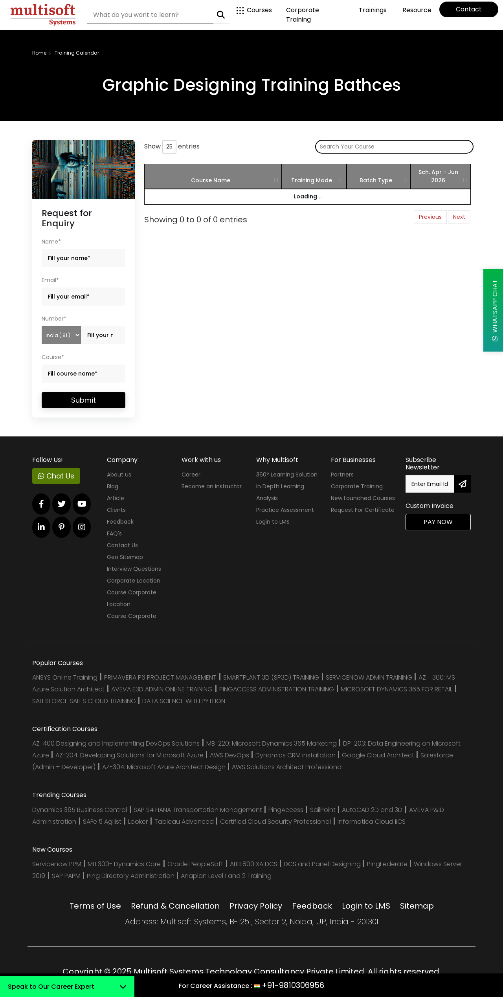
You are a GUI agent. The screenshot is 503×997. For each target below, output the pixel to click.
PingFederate (388, 864)
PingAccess (285, 809)
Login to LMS (273, 522)
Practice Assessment (285, 510)
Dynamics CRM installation (296, 755)
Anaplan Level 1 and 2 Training (226, 875)
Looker (138, 821)
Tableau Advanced (184, 821)
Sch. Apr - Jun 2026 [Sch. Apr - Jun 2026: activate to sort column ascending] (438, 176)
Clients (116, 510)
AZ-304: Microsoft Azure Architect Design (164, 767)
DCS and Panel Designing (323, 864)
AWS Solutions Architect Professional (287, 767)
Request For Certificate (363, 510)
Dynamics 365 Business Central (79, 809)
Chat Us (56, 476)
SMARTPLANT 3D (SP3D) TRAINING (271, 677)
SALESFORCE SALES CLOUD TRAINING (85, 701)
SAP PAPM (67, 875)
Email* (50, 280)
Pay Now (438, 521)
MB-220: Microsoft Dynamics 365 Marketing (272, 743)
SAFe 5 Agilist (102, 821)
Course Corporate (131, 616)
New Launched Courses (363, 498)
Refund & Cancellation (175, 905)
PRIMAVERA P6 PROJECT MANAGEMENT (160, 677)
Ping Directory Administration (131, 875)
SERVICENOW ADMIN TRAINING (370, 677)
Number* (54, 319)
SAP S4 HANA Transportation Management (199, 809)
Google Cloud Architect (379, 755)
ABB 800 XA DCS (254, 864)
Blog (112, 486)
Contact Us (122, 545)
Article (115, 498)
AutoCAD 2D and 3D (372, 809)
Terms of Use (95, 905)
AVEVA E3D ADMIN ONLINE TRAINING (162, 689)
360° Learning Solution (287, 474)
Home (39, 52)
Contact (469, 9)
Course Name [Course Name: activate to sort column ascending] (210, 180)
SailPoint (323, 809)
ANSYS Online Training (64, 677)
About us (119, 474)
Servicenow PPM (57, 864)
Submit (83, 400)
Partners (342, 474)
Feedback (120, 522)
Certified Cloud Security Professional (275, 821)
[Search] (150, 15)
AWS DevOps (230, 755)
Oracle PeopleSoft (195, 864)
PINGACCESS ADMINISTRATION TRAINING (276, 689)
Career (191, 474)
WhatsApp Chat (494, 310)
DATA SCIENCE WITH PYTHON (183, 701)
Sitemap (417, 905)
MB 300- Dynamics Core (124, 864)
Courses (254, 10)
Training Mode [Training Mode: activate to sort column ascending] (311, 180)
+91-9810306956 (293, 985)
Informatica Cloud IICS (372, 821)
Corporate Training (302, 14)
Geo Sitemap (125, 557)
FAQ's (114, 533)
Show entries (172, 147)
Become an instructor (212, 486)
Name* (51, 242)
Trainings (373, 10)
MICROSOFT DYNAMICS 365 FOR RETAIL (396, 689)
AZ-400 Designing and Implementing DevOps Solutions (116, 743)
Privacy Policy (255, 905)
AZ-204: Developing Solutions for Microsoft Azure (130, 755)
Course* (53, 357)
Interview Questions (134, 569)
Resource (416, 10)
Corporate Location (133, 581)
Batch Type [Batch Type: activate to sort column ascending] (376, 180)
